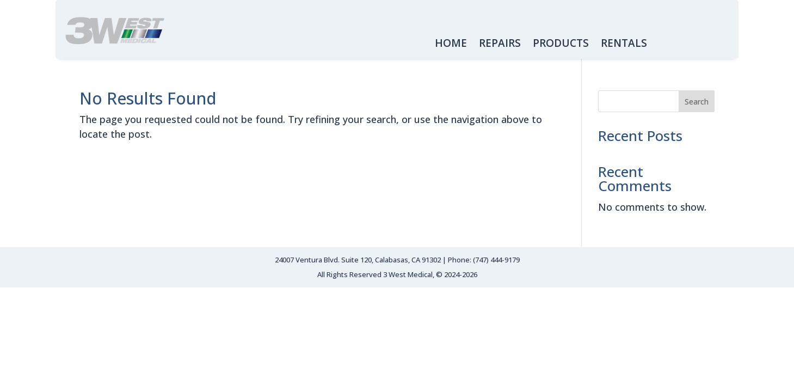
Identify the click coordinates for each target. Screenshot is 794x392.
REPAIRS (500, 44)
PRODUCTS (561, 44)
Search (697, 101)
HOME (451, 44)
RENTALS (624, 44)
